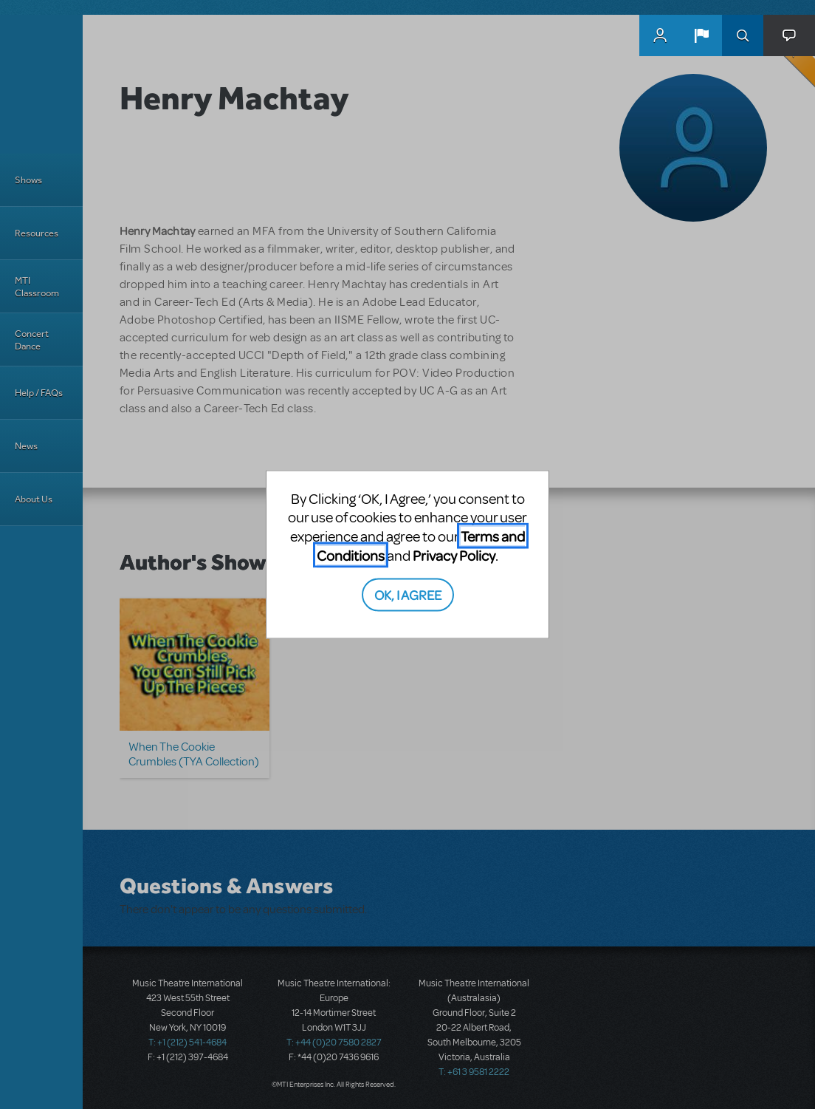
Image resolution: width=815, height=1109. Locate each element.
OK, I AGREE (407, 594)
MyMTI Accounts (660, 35)
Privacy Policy (454, 554)
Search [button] (742, 35)
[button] (701, 35)
